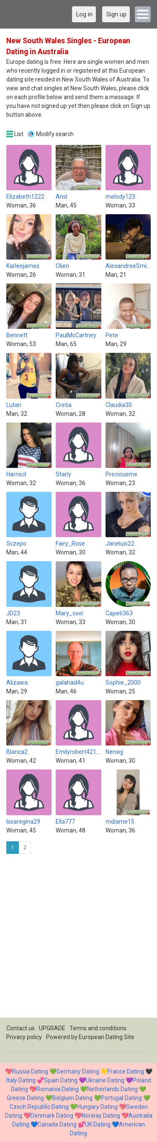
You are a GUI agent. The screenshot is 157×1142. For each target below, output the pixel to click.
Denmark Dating (52, 1115)
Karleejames (22, 266)
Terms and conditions (97, 1028)
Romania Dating (57, 1089)
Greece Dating (25, 1098)
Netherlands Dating (112, 1089)
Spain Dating (60, 1080)
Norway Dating (101, 1115)
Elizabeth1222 (25, 196)
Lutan (13, 405)
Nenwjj (114, 751)
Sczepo (16, 543)
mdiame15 (120, 821)
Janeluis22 (120, 543)
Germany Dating (78, 1071)
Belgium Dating (72, 1098)
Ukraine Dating (105, 1080)
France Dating (126, 1071)
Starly (63, 474)
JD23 (13, 613)
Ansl (61, 196)
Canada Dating (57, 1124)
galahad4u (70, 682)
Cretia (64, 405)
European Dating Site (106, 1037)
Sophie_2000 (123, 682)
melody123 (120, 196)
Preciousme (121, 474)
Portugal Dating (121, 1098)
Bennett (17, 335)
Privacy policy (24, 1037)
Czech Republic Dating (39, 1106)
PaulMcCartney (76, 335)
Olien (62, 266)
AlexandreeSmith (129, 266)
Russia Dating (30, 1071)
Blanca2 (17, 751)
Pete (112, 335)
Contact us (20, 1028)
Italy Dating (21, 1080)
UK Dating (98, 1124)
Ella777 (65, 821)
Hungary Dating (97, 1106)
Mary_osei (69, 613)
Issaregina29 (23, 821)
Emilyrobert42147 (79, 751)
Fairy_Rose (70, 543)
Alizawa (17, 682)
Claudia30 (119, 405)
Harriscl (16, 474)
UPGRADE (52, 1028)
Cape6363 (119, 613)
